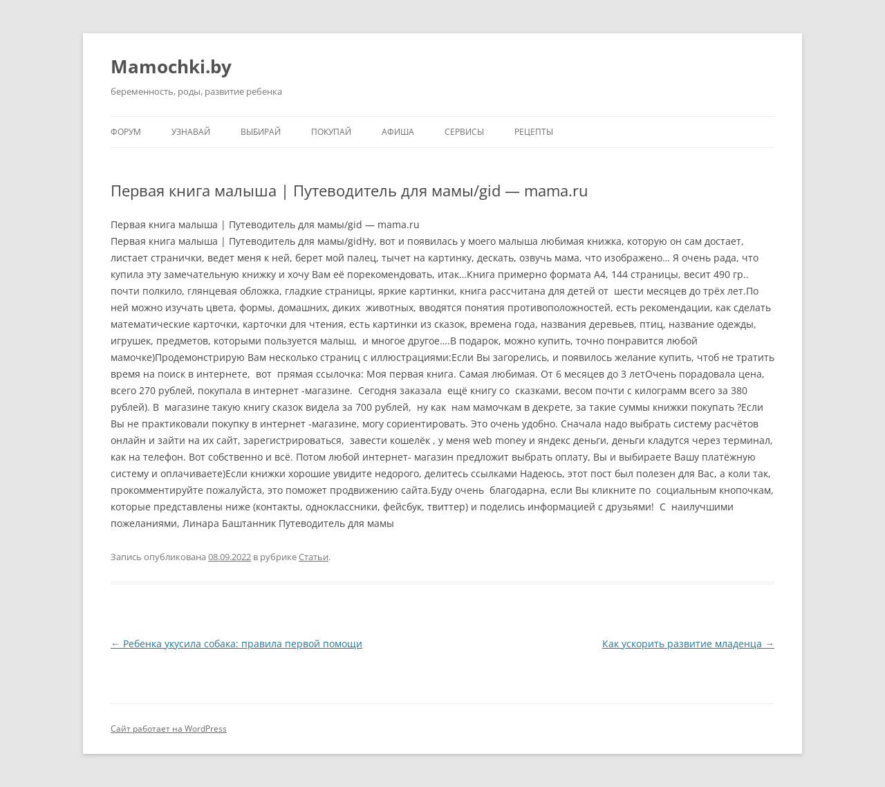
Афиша (398, 132)
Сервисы (464, 132)
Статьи (313, 556)
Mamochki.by (171, 66)
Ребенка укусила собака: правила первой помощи (236, 643)
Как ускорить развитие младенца (688, 643)
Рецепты (533, 132)
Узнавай (190, 132)
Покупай (331, 132)
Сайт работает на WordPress (169, 728)
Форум (126, 132)
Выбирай (261, 132)
